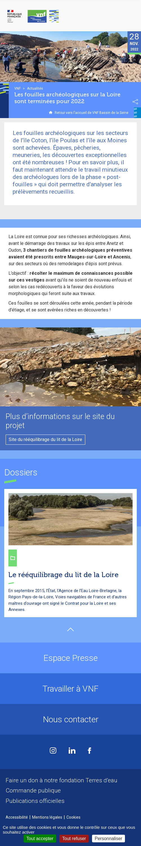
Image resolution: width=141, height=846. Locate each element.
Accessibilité (17, 817)
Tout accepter (39, 838)
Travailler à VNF (70, 689)
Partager (135, 101)
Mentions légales (47, 817)
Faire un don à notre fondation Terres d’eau (61, 780)
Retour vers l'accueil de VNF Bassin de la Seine (91, 113)
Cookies (73, 817)
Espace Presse (70, 658)
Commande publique (33, 790)
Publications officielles (35, 801)
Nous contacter (71, 719)
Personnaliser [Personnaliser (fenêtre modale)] (108, 838)
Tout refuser (74, 838)
